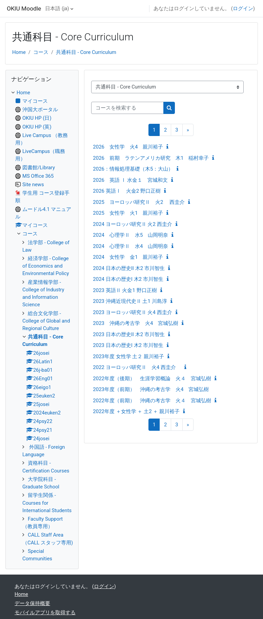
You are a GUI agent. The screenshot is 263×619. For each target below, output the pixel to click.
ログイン (243, 8)
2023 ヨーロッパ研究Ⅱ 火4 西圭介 (132, 312)
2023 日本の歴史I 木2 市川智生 (128, 345)
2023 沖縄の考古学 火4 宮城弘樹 (135, 323)
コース (40, 52)
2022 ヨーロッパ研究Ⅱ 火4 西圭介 (137, 367)
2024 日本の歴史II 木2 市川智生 (128, 268)
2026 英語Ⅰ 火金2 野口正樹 (127, 191)
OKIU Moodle (24, 8)
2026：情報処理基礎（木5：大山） (133, 169)
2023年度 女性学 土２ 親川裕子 (128, 356)
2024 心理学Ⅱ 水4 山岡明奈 (130, 246)
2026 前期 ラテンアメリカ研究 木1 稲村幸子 (151, 158)
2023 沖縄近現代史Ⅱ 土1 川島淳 (130, 301)
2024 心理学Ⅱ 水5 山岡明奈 (130, 235)
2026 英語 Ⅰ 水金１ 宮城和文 (130, 180)
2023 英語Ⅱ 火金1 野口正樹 (125, 290)
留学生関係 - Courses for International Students (47, 502)
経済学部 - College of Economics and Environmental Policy (45, 265)
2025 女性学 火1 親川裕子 (128, 213)
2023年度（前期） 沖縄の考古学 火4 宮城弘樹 (151, 389)
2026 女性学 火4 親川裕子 (128, 147)
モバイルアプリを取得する (45, 613)
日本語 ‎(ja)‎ (57, 8)
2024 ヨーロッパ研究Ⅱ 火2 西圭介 (132, 224)
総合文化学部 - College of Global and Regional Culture (46, 320)
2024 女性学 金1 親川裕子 (128, 257)
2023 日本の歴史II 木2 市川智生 (128, 334)
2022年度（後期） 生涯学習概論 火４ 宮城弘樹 (152, 378)
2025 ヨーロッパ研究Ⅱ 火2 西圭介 (139, 202)
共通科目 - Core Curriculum (86, 52)
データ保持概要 (32, 603)
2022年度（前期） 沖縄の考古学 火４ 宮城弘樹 (152, 401)
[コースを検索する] (127, 108)
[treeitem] (42, 326)
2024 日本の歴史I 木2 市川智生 (128, 279)
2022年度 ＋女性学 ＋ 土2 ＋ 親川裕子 (136, 411)
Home (19, 52)
